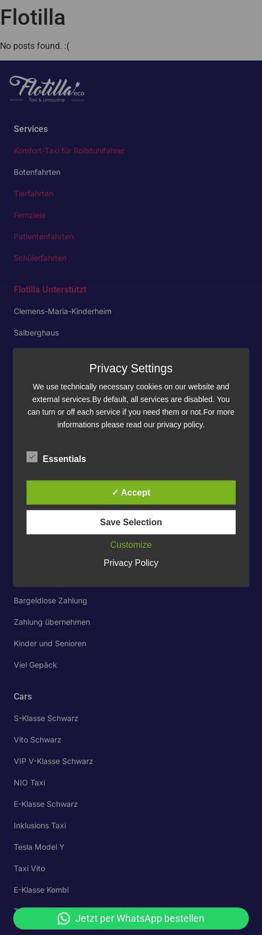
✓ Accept (131, 492)
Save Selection (131, 522)
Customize (131, 544)
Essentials (56, 457)
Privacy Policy (131, 563)
